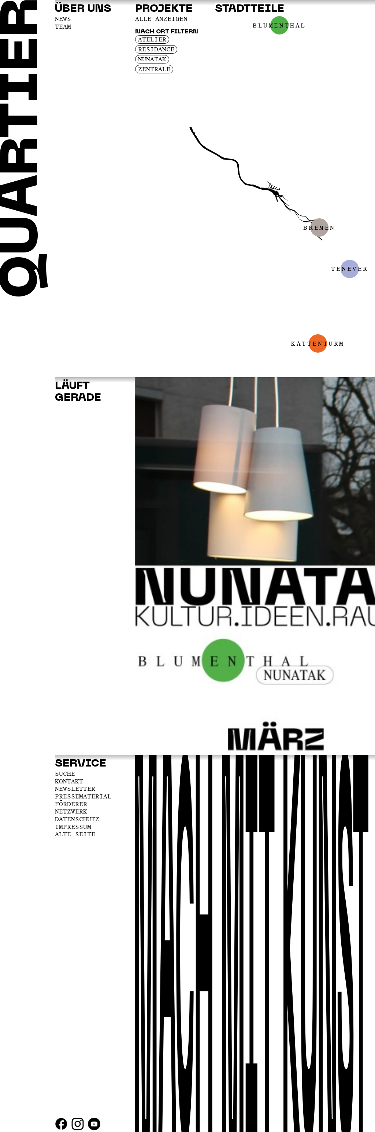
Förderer (71, 804)
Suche (65, 773)
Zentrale (154, 69)
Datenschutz (77, 819)
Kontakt (69, 781)
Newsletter (75, 789)
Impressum (73, 827)
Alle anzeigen (161, 19)
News (63, 19)
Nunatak (152, 59)
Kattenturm (318, 343)
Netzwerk (71, 811)
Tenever (349, 269)
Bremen (319, 227)
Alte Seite (75, 834)
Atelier (152, 39)
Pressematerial (83, 796)
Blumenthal (279, 25)
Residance (156, 49)
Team (63, 26)
